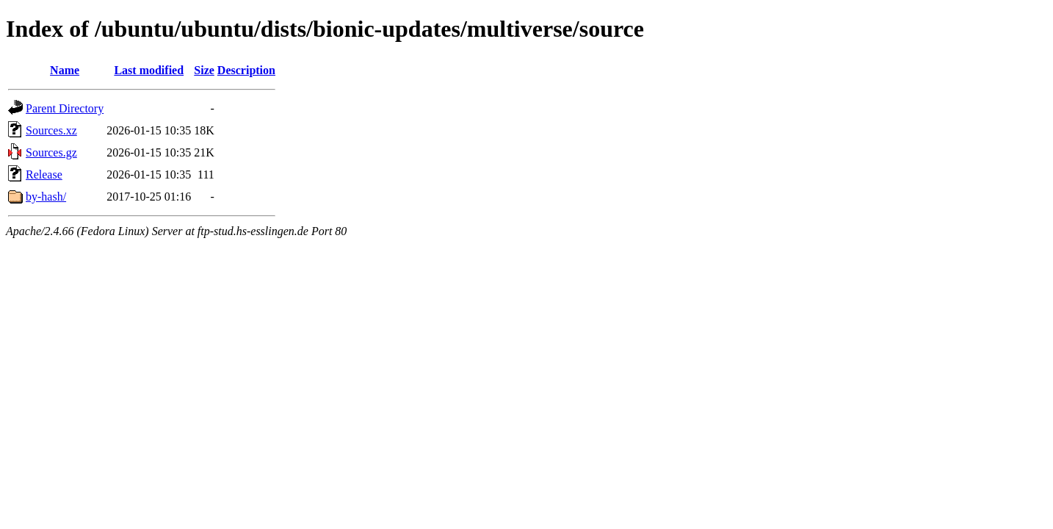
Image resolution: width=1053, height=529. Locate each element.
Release (44, 174)
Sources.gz (51, 152)
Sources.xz (51, 130)
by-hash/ (46, 196)
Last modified (149, 70)
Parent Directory (65, 108)
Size (204, 70)
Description (246, 70)
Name (64, 70)
